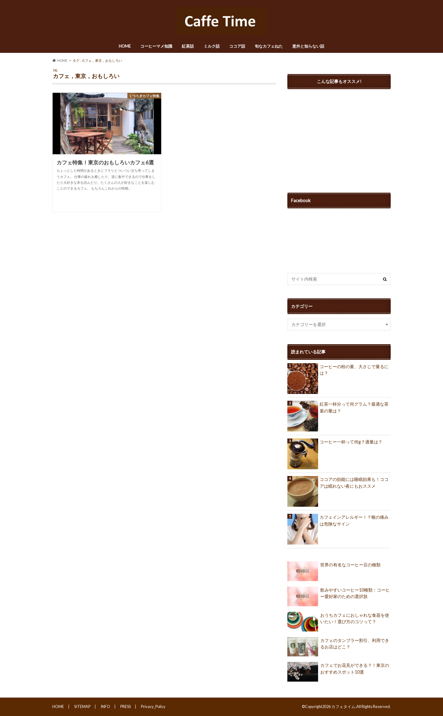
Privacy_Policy (153, 706)
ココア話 (237, 46)
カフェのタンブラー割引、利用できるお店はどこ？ (338, 647)
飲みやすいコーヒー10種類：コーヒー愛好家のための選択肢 (338, 596)
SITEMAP (82, 706)
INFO (105, 706)
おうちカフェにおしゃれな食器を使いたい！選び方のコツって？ (338, 621)
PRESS (125, 706)
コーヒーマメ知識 (156, 46)
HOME (125, 46)
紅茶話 (188, 46)
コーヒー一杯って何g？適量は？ (351, 441)
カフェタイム (343, 706)
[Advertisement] (339, 135)
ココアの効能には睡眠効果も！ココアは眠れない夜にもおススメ (354, 483)
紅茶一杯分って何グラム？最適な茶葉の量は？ (354, 407)
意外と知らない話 (308, 46)
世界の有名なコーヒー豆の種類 (334, 571)
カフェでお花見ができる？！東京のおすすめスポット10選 (338, 672)
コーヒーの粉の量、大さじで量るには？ (354, 370)
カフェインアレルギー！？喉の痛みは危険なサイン (354, 520)
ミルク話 (212, 46)
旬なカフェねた (269, 46)
